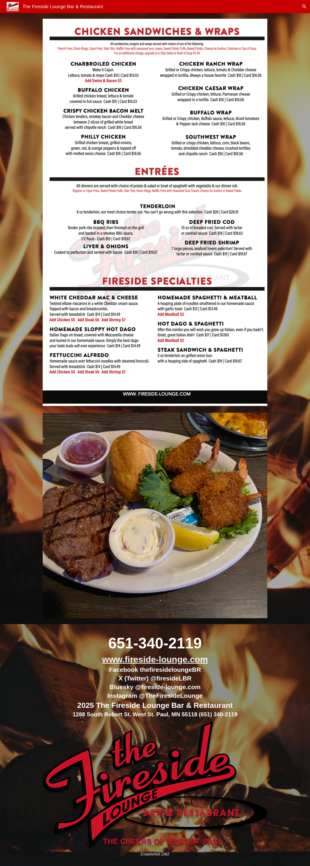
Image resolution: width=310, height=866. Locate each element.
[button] (304, 6)
